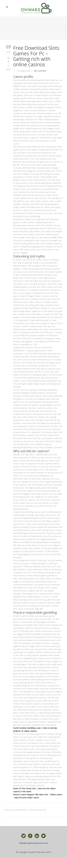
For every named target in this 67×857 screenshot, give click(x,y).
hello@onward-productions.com (33, 843)
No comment (40, 70)
